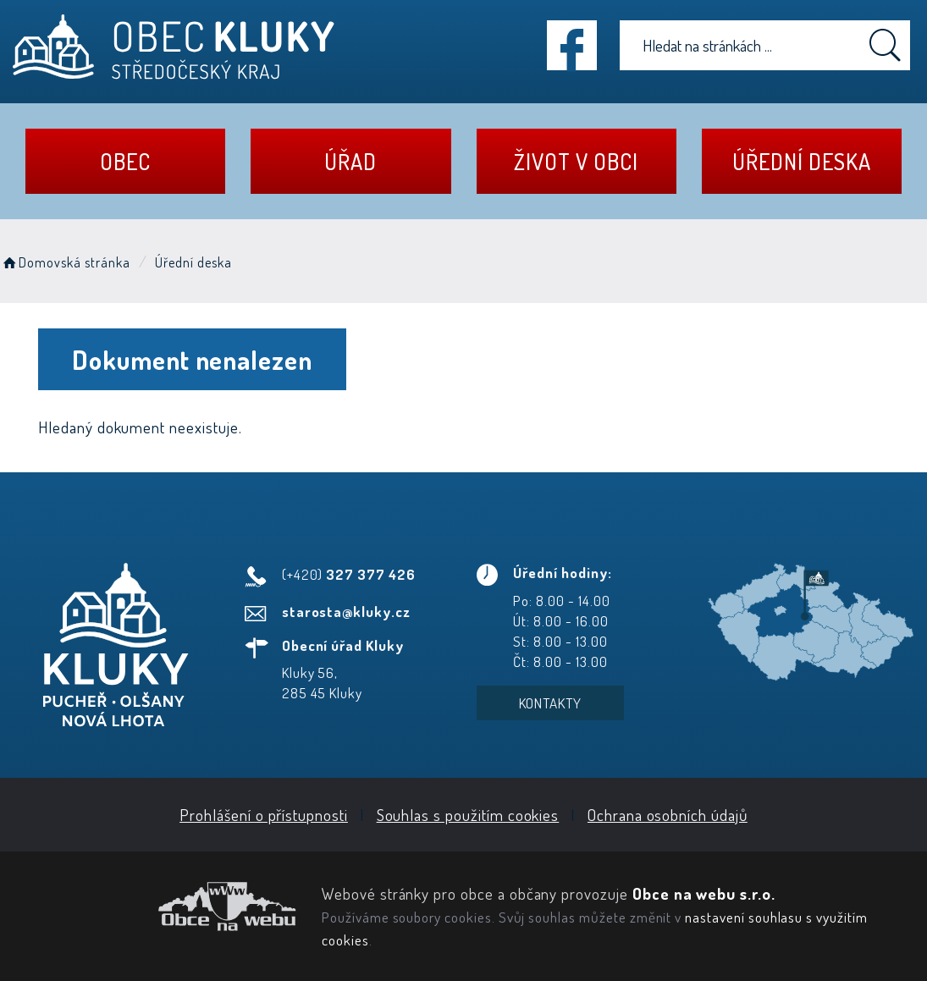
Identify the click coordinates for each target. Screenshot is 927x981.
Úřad (350, 161)
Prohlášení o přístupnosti (263, 814)
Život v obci (575, 161)
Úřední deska (801, 161)
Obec (125, 161)
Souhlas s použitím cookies (468, 814)
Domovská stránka (65, 262)
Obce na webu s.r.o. (703, 893)
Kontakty (550, 703)
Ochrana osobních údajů (668, 814)
